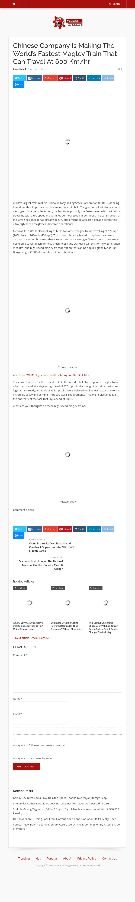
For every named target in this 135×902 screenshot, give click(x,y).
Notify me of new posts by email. (33, 758)
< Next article (21, 638)
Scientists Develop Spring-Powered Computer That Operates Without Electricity (66, 625)
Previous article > (40, 638)
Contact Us (109, 858)
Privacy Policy (86, 858)
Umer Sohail (19, 69)
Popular (52, 858)
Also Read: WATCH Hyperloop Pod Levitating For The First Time (51, 375)
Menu (22, 4)
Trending (24, 858)
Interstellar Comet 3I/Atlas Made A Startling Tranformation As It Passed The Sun (61, 803)
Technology (20, 588)
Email (17, 714)
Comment (20, 655)
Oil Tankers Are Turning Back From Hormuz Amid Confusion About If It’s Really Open (64, 819)
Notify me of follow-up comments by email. (39, 745)
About (67, 858)
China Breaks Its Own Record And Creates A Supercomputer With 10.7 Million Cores (51, 547)
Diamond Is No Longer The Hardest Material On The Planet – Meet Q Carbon (41, 565)
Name (17, 698)
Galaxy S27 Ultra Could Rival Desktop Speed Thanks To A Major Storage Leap (28, 625)
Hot (38, 858)
